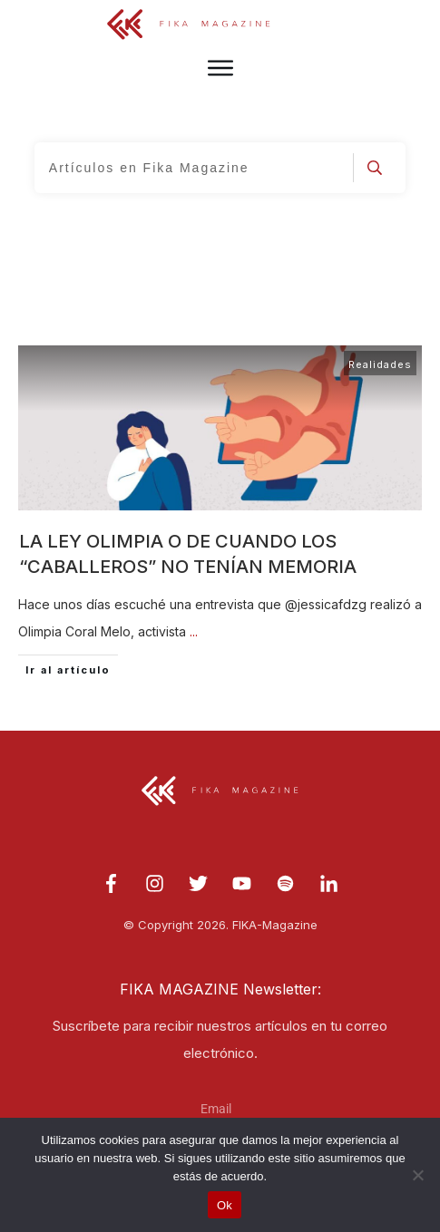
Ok (224, 1205)
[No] (417, 1175)
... (194, 631)
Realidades (380, 364)
